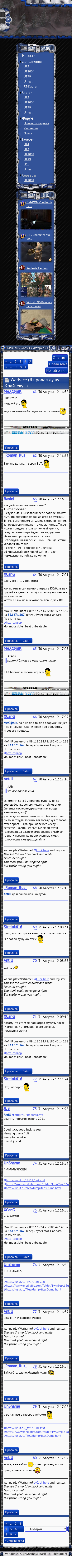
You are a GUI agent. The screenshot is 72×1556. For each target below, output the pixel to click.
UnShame (12, 1163)
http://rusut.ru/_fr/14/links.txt (25, 1180)
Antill (8, 778)
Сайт (26, 641)
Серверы (29, 175)
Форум (27, 118)
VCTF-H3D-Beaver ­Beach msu (39, 304)
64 (35, 574)
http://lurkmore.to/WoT (29, 1115)
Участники (31, 128)
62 (35, 455)
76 (35, 1265)
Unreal (28, 81)
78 (35, 1366)
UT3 (26, 66)
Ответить (60, 357)
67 (35, 779)
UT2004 (29, 71)
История (38, 348)
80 (35, 1458)
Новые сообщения (36, 123)
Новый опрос (56, 370)
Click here (42, 850)
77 (35, 1311)
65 (35, 648)
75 (35, 1210)
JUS (7, 1108)
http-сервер (14, 622)
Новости (28, 55)
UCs (26, 164)
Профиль (11, 447)
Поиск (28, 133)
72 (35, 1079)
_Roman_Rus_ (15, 455)
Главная (12, 348)
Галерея (28, 139)
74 (35, 1163)
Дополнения (32, 61)
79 (35, 1406)
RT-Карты (30, 86)
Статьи (27, 92)
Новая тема (58, 364)
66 (35, 717)
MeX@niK (13, 391)
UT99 (27, 76)
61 (35, 391)
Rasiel (9, 498)
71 (35, 1017)
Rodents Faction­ (37, 268)
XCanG (9, 574)
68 (35, 888)
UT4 (26, 144)
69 (35, 927)
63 (35, 499)
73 (35, 1109)
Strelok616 (13, 926)
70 (35, 960)
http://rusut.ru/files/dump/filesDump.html (33, 1188)
